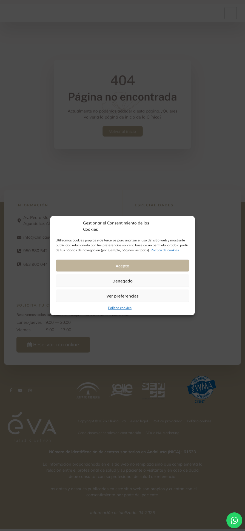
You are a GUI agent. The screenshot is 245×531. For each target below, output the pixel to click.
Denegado (122, 280)
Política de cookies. (165, 250)
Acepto (122, 265)
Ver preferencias (122, 295)
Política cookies (120, 308)
